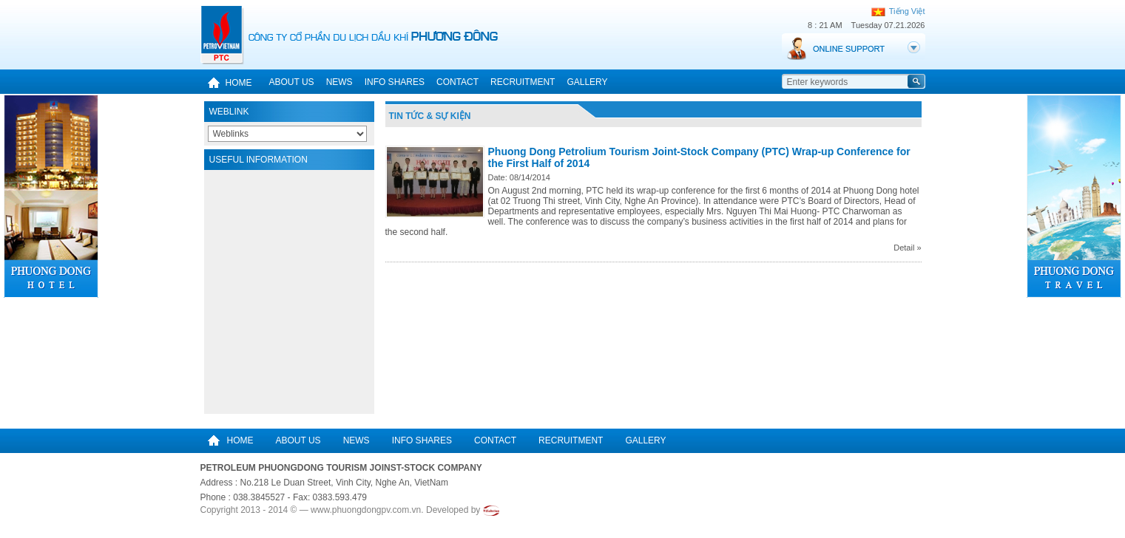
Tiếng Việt (898, 11)
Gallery (587, 82)
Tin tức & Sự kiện (430, 116)
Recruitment (522, 82)
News (339, 82)
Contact (457, 82)
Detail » (907, 247)
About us (291, 82)
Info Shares (395, 82)
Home (226, 83)
